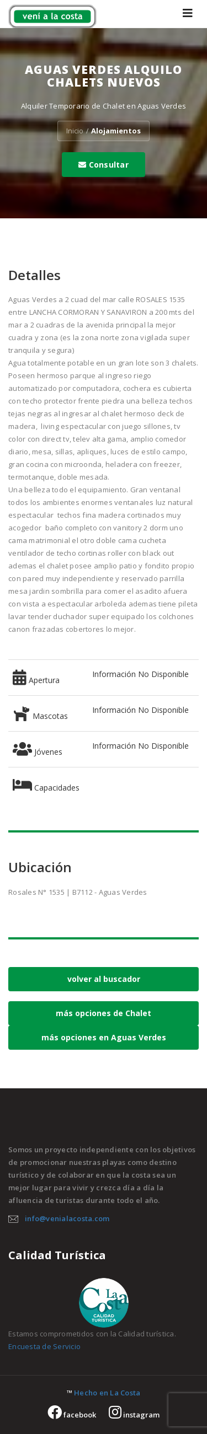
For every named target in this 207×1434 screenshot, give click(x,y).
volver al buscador (103, 979)
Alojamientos (116, 131)
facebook (71, 1415)
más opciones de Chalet (103, 1013)
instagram (134, 1415)
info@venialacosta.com (67, 1218)
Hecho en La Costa (107, 1393)
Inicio (74, 131)
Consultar (103, 164)
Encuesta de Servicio (44, 1346)
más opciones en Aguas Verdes (103, 1037)
